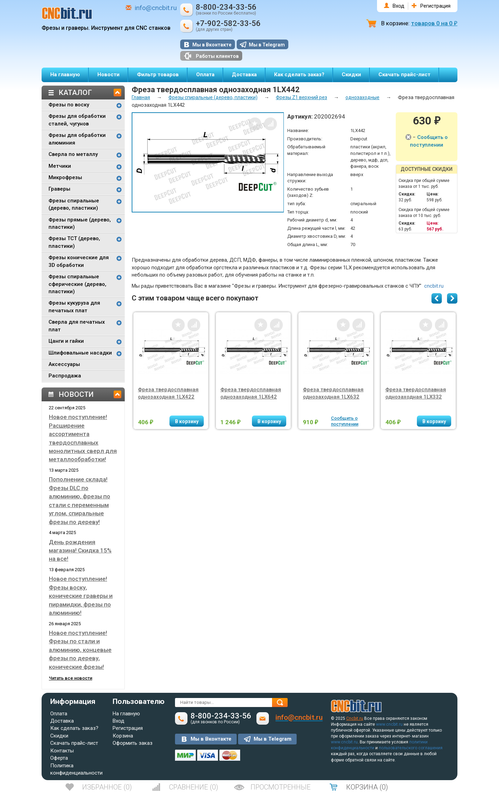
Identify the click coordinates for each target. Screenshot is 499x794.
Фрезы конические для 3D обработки (79, 261)
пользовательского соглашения (411, 747)
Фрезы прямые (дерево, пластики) (80, 223)
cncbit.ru (434, 286)
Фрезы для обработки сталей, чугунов (77, 119)
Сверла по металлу (73, 154)
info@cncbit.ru (156, 8)
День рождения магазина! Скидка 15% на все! (80, 550)
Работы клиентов (211, 56)
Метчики (60, 166)
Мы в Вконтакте (211, 44)
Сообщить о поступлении (344, 421)
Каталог (75, 92)
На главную (65, 74)
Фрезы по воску (69, 105)
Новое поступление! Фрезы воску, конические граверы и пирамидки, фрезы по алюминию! (81, 595)
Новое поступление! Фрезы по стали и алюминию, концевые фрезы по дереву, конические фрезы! (80, 649)
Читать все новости (70, 678)
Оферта (59, 758)
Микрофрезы (65, 177)
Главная (141, 97)
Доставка (244, 74)
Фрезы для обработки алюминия (77, 139)
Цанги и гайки (66, 341)
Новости (108, 74)
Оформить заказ (132, 743)
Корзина (123, 736)
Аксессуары (64, 364)
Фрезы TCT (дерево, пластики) (74, 242)
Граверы (59, 189)
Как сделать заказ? (299, 74)
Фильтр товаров (158, 74)
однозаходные (362, 97)
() (107, 787)
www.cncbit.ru (389, 724)
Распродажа (65, 376)
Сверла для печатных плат (77, 325)
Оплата (205, 74)
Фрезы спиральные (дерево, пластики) (74, 204)
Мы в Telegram (267, 44)
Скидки (351, 74)
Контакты (62, 751)
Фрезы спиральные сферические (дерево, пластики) (77, 284)
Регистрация (435, 6)
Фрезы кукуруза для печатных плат (74, 306)
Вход (398, 6)
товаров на (434, 23)
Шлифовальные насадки (80, 353)
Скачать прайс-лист (404, 74)
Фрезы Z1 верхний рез (301, 97)
